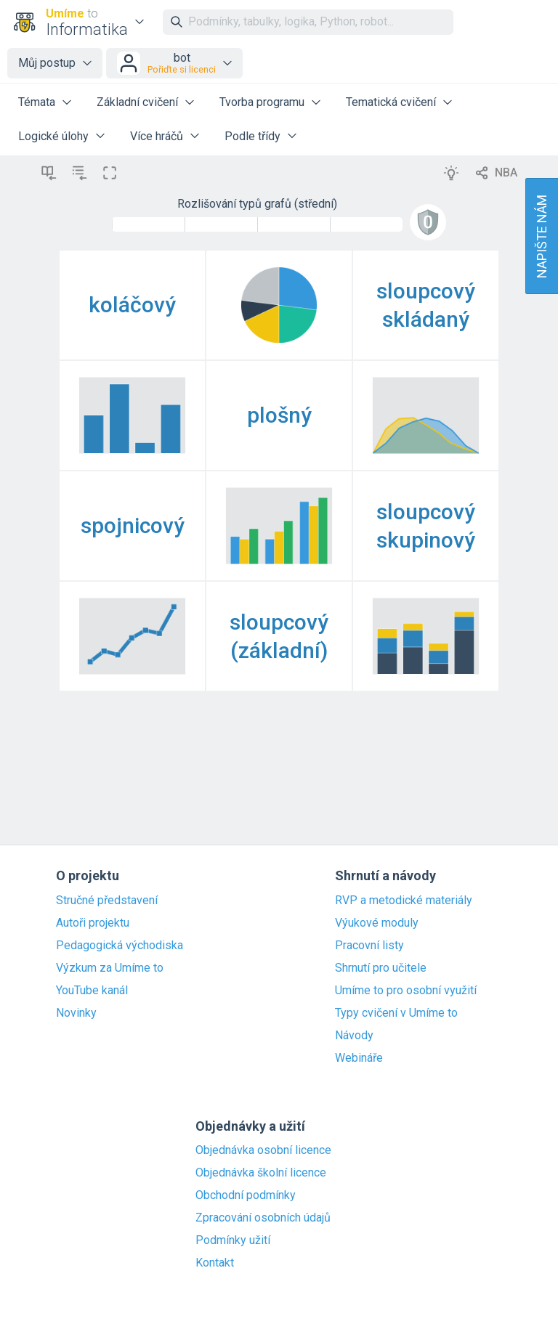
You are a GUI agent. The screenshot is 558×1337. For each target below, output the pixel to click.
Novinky (76, 1013)
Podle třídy (252, 136)
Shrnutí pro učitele (380, 968)
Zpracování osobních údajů (263, 1217)
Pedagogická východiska (119, 945)
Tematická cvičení (391, 102)
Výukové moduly (376, 923)
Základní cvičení (137, 102)
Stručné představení (107, 900)
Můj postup (47, 63)
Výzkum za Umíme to (109, 968)
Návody (354, 1035)
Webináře (359, 1058)
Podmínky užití (232, 1240)
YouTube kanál (92, 990)
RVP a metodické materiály (403, 900)
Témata (36, 102)
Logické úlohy (53, 136)
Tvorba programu (261, 102)
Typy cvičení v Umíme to (396, 1013)
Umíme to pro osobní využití (406, 990)
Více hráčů (156, 136)
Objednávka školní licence (260, 1172)
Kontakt (214, 1262)
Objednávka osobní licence (263, 1150)
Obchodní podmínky (245, 1195)
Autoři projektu (92, 923)
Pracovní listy (369, 945)
